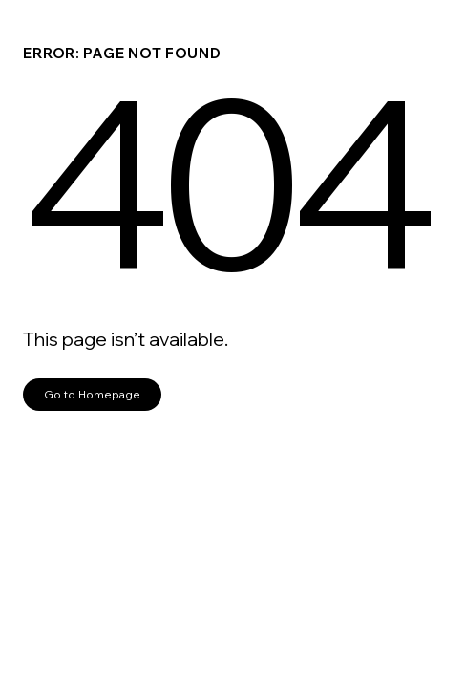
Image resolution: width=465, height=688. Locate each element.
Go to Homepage (92, 394)
